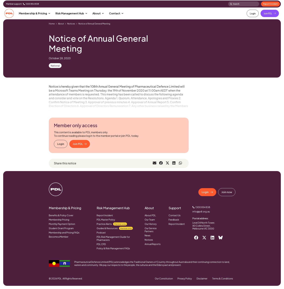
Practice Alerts (112, 223)
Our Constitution (163, 278)
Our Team (150, 219)
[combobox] (243, 3)
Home (52, 24)
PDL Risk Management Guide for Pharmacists (113, 238)
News (147, 235)
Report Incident (105, 215)
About (61, 24)
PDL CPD (101, 244)
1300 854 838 (32, 4)
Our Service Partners (151, 230)
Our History (151, 223)
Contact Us (175, 215)
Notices (71, 24)
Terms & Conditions (222, 278)
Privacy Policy (184, 278)
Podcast (101, 232)
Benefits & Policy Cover (61, 215)
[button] (34, 13)
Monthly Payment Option (62, 223)
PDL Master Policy (106, 219)
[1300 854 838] (24, 4)
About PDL (150, 215)
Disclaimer (201, 278)
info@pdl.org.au (201, 211)
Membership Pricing (59, 219)
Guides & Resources (115, 228)
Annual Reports (153, 244)
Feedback (174, 219)
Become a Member (58, 236)
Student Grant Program (61, 228)
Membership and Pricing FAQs (64, 232)
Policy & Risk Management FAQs (113, 248)
